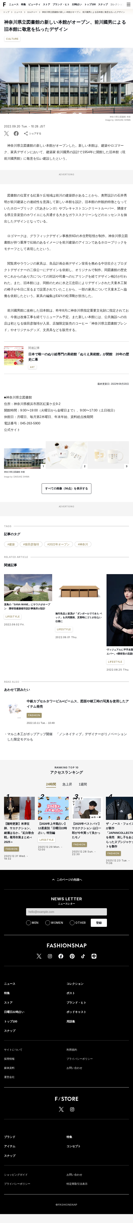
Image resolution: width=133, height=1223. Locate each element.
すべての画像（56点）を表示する (66, 488)
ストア (46, 4)
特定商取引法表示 (77, 1183)
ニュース (14, 4)
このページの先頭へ (66, 879)
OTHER (80, 922)
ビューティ (34, 4)
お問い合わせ (74, 1067)
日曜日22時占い (14, 1012)
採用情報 (9, 1058)
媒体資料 (9, 1067)
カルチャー (32, 12)
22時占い (77, 4)
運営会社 (9, 1077)
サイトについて (13, 1049)
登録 (99, 922)
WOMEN (57, 922)
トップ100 (90, 4)
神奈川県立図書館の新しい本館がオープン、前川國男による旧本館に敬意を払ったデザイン (83, 12)
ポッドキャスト (76, 1012)
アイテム (9, 1146)
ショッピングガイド (16, 1174)
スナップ (103, 4)
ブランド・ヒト (61, 4)
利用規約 (71, 1049)
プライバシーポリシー (79, 1058)
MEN (35, 922)
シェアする (32, 133)
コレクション (117, 4)
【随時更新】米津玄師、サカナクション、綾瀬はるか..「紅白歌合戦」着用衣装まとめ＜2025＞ (19, 833)
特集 (23, 4)
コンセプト (73, 1146)
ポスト (70, 993)
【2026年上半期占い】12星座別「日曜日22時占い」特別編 (52, 828)
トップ (6, 12)
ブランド (9, 1137)
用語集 (70, 1021)
